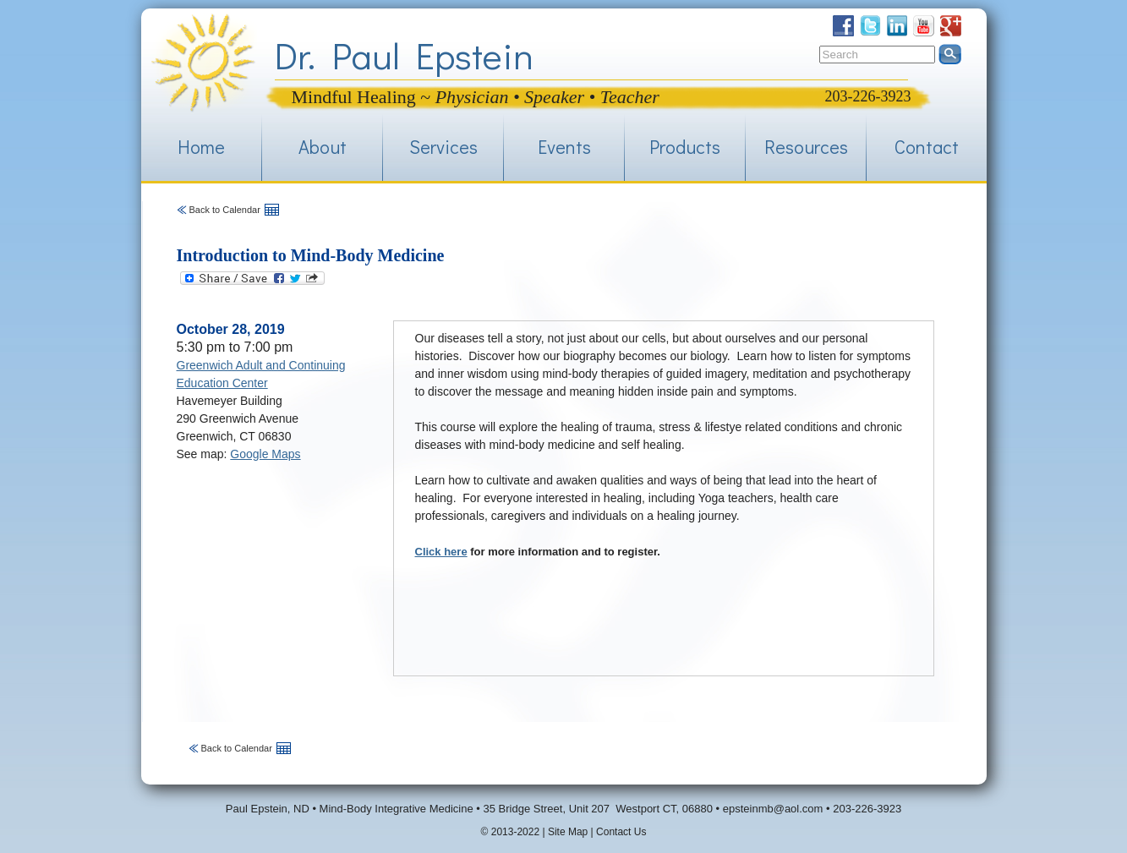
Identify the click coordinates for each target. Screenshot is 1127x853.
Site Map (568, 832)
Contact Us (621, 832)
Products (684, 146)
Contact (926, 146)
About (322, 146)
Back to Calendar (224, 210)
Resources (806, 146)
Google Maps (265, 454)
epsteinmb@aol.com (773, 808)
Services (443, 146)
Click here (441, 551)
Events (564, 146)
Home (201, 146)
